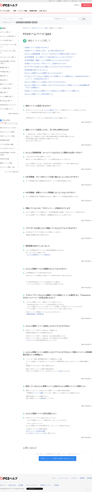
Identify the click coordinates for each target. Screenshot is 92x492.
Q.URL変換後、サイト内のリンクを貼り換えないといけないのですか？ (49, 57)
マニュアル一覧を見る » (12, 171)
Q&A (46, 28)
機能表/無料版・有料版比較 (35, 314)
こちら (48, 112)
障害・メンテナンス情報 (20, 11)
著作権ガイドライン (45, 485)
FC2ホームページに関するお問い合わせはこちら (57, 458)
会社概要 (20, 485)
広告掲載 (56, 485)
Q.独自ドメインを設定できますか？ (37, 47)
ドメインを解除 (38, 393)
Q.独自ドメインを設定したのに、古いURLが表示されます (45, 50)
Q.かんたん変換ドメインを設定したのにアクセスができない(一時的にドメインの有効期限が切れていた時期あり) (57, 86)
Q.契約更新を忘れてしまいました (36, 70)
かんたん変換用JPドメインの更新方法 (38, 255)
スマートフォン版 (12, 123)
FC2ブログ (74, 1)
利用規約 (82, 478)
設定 (60, 371)
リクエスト (74, 478)
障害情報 (89, 478)
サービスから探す (5, 11)
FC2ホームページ (37, 28)
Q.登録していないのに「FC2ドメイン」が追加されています (45, 63)
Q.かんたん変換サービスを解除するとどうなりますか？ (44, 73)
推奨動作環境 (33, 11)
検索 (84, 18)
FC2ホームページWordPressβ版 (35, 431)
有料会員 (34, 22)
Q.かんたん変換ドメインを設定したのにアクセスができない (45, 82)
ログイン (76, 5)
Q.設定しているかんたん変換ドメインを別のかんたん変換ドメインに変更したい (52, 91)
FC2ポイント (20, 22)
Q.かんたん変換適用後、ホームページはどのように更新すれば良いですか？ (51, 54)
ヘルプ (53, 478)
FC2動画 (59, 1)
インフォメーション (63, 478)
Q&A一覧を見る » (86, 122)
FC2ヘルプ (26, 28)
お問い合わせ (43, 11)
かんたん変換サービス (51, 110)
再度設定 (43, 398)
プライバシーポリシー (31, 485)
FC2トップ (52, 1)
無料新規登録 (86, 5)
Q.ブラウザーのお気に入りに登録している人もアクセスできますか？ (48, 66)
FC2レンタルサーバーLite (37, 433)
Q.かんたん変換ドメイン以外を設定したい (39, 94)
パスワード (27, 22)
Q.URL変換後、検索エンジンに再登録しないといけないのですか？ (48, 60)
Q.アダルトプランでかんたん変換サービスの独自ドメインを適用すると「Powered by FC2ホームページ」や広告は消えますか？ (57, 78)
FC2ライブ (66, 1)
